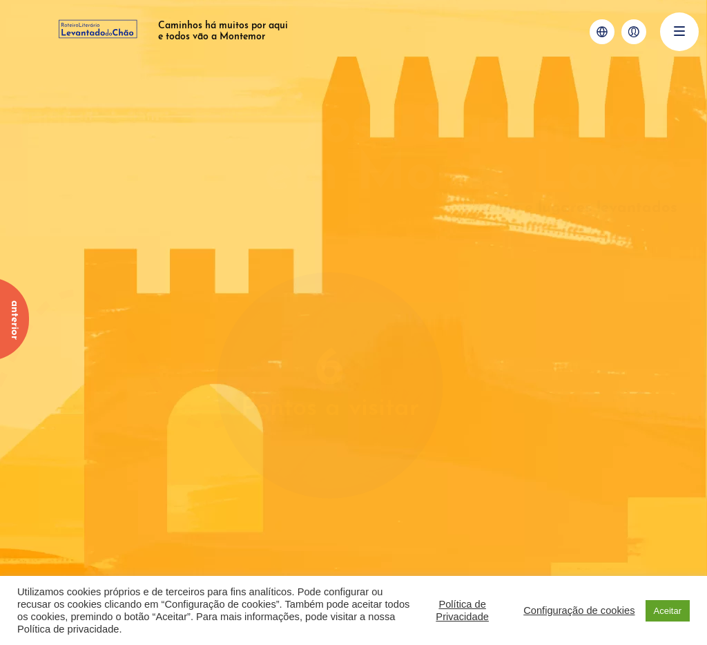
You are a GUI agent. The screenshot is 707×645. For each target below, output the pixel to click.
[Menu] (679, 31)
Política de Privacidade (462, 610)
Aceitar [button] (667, 611)
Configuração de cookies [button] (579, 610)
